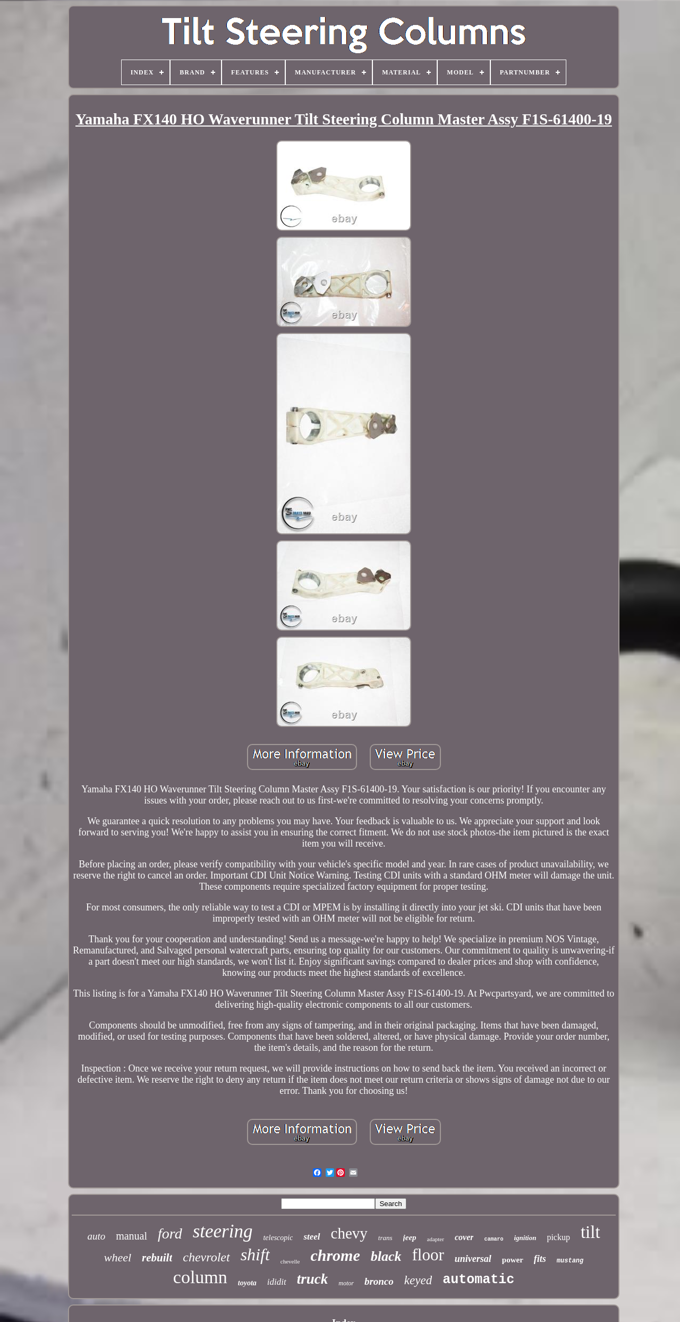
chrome (335, 1255)
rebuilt (157, 1257)
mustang (570, 1261)
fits (540, 1258)
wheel (117, 1257)
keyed (418, 1280)
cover (464, 1237)
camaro (493, 1239)
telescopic (278, 1238)
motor (346, 1283)
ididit (276, 1282)
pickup (558, 1237)
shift (255, 1254)
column (200, 1277)
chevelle (290, 1261)
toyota (247, 1283)
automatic (478, 1279)
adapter (435, 1239)
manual (131, 1236)
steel (311, 1237)
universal (473, 1258)
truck (312, 1279)
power (512, 1260)
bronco (379, 1281)
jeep (409, 1237)
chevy (349, 1233)
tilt (590, 1232)
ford (170, 1233)
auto (96, 1236)
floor (428, 1254)
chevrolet (206, 1257)
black (386, 1256)
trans (385, 1238)
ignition (525, 1238)
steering (223, 1231)
